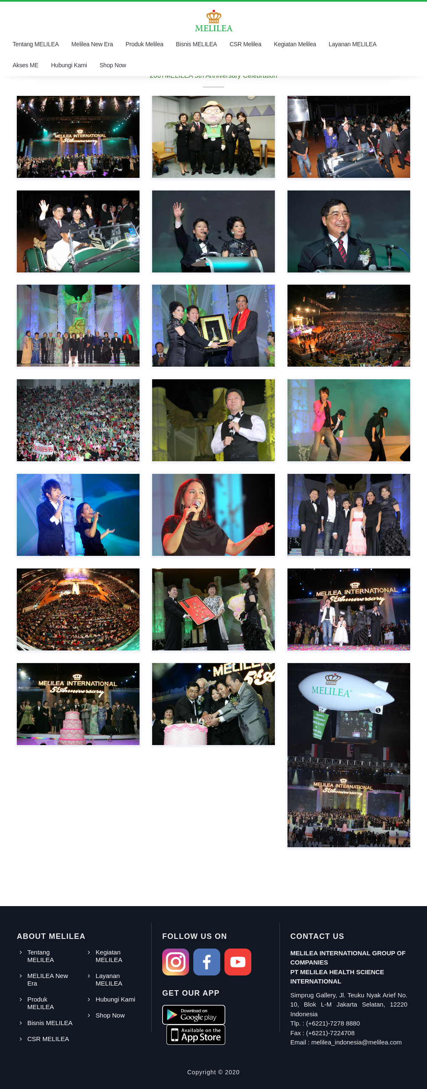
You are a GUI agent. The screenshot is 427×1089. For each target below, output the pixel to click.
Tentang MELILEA (36, 44)
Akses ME (25, 65)
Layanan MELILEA (353, 44)
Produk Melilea (144, 44)
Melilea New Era (92, 44)
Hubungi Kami (69, 65)
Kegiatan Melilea (295, 44)
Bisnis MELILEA (196, 44)
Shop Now (113, 65)
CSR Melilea (245, 44)
